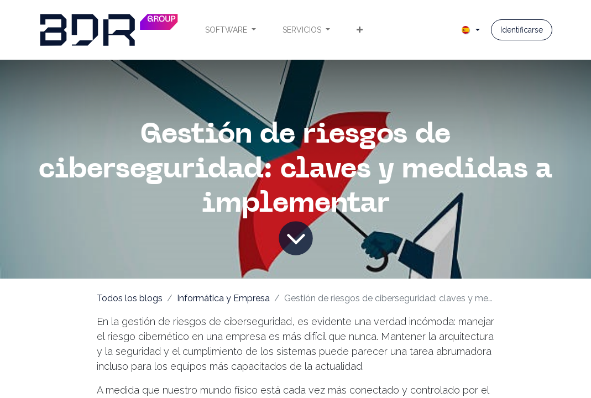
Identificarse (521, 29)
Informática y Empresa (223, 298)
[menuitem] (230, 30)
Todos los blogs (130, 298)
